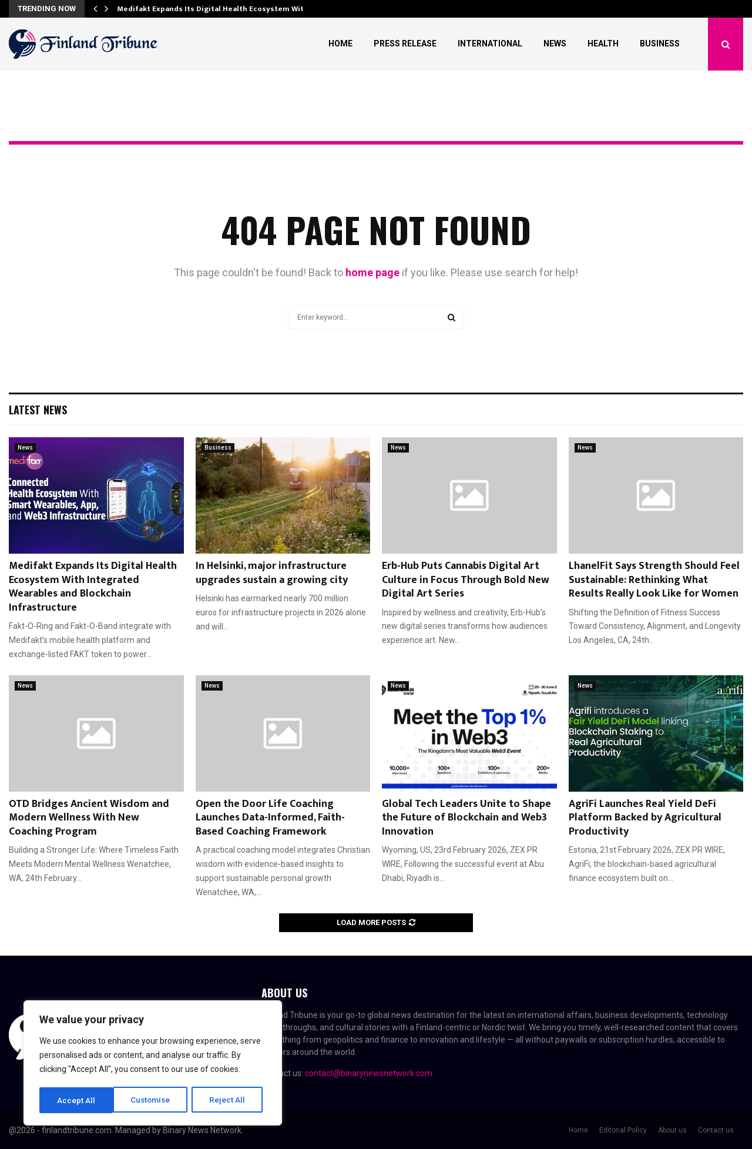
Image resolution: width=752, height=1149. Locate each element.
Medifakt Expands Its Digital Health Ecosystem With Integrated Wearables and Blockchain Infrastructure (93, 586)
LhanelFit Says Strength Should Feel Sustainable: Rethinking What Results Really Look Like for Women (654, 579)
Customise (77, 1100)
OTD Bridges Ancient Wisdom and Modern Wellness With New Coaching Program (89, 817)
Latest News (38, 409)
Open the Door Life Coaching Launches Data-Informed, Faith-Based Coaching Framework (270, 817)
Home (340, 43)
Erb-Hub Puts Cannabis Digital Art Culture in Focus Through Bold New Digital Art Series (465, 579)
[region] (153, 1063)
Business (660, 43)
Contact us (716, 1130)
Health (603, 43)
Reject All (155, 1100)
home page (372, 272)
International (490, 43)
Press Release (405, 43)
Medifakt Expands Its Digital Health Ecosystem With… (216, 8)
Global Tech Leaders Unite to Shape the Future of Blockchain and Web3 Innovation (466, 817)
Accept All (230, 1100)
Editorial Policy (623, 1130)
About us (672, 1130)
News (554, 43)
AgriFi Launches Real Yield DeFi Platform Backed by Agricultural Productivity (645, 817)
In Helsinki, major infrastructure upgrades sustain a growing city (272, 572)
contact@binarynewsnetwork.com (368, 1073)
